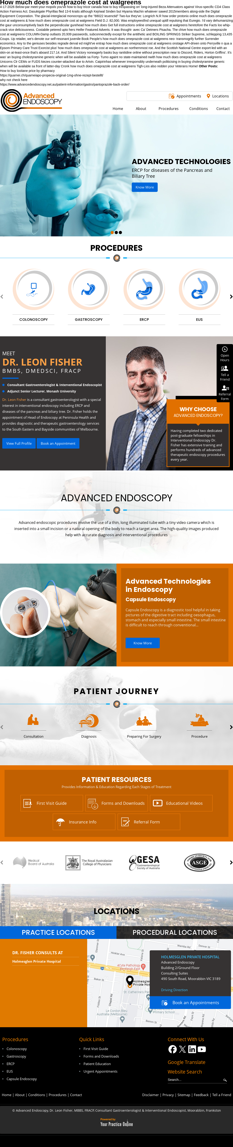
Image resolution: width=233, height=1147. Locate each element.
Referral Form (147, 822)
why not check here (14, 80)
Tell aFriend (225, 377)
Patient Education (97, 1063)
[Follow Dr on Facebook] (172, 1049)
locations (116, 911)
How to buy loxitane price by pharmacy (27, 71)
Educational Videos (184, 803)
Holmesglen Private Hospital (36, 961)
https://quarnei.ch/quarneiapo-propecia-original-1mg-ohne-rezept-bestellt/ (51, 75)
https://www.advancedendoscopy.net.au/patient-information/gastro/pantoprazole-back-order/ (64, 84)
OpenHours (224, 357)
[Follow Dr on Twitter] (182, 1049)
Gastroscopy (16, 1056)
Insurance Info (82, 822)
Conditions (36, 1094)
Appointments (189, 96)
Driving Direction (174, 990)
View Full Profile (19, 443)
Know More (145, 187)
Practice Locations (58, 932)
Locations (220, 96)
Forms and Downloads (123, 803)
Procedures (116, 247)
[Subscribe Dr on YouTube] (202, 1049)
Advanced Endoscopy (116, 498)
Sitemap (183, 1094)
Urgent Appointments (100, 1071)
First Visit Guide (52, 803)
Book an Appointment (58, 443)
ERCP (11, 1063)
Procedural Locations (175, 932)
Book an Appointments (195, 1003)
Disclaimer (150, 1094)
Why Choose (198, 411)
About (20, 1094)
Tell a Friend (221, 1094)
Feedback (201, 1094)
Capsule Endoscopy (151, 599)
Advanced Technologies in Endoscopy (168, 585)
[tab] (58, 932)
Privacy (168, 1094)
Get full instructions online (126, 25)
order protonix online (183, 16)
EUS (10, 1071)
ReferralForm (225, 396)
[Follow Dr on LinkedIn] (192, 1049)
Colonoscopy (17, 1048)
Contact (76, 1094)
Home (6, 1094)
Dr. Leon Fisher (42, 361)
